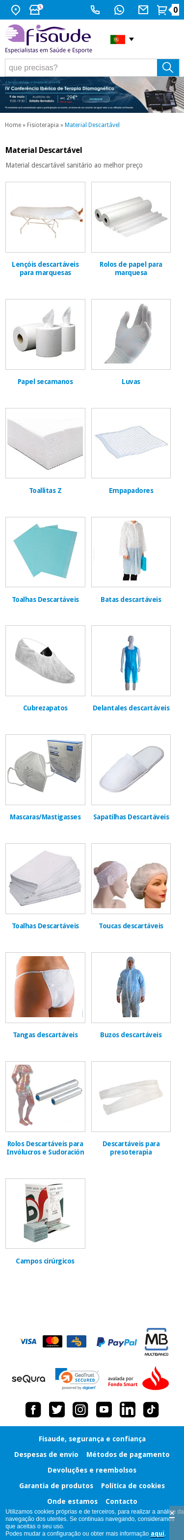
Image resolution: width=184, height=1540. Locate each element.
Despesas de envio (46, 1454)
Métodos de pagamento (128, 1454)
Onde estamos (72, 1501)
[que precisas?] (92, 68)
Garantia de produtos (56, 1486)
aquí (157, 1533)
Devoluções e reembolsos (92, 1470)
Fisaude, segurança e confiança (92, 1439)
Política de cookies (133, 1486)
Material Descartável (92, 125)
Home (13, 125)
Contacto (121, 1501)
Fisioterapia (43, 125)
